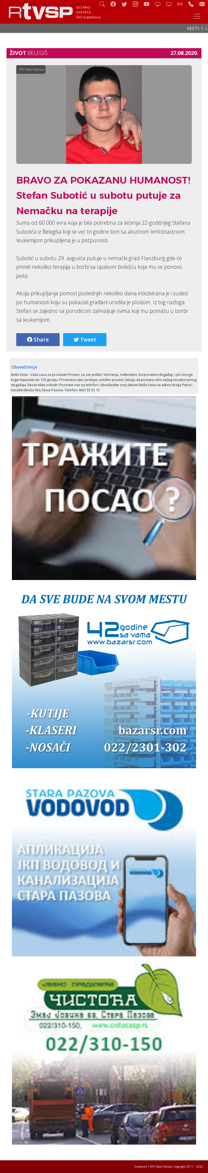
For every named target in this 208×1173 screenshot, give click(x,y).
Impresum (140, 1166)
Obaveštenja (24, 367)
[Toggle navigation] (197, 16)
